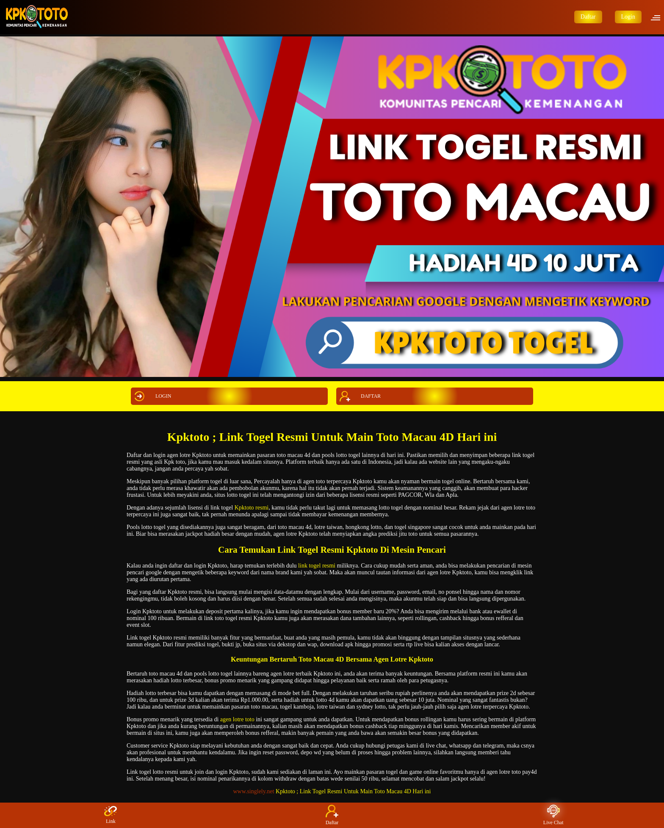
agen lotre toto (237, 719)
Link (110, 815)
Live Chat (553, 815)
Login (628, 17)
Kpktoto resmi (252, 507)
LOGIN (151, 396)
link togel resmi (316, 565)
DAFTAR (359, 396)
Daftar (588, 17)
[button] (658, 17)
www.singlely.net (253, 791)
